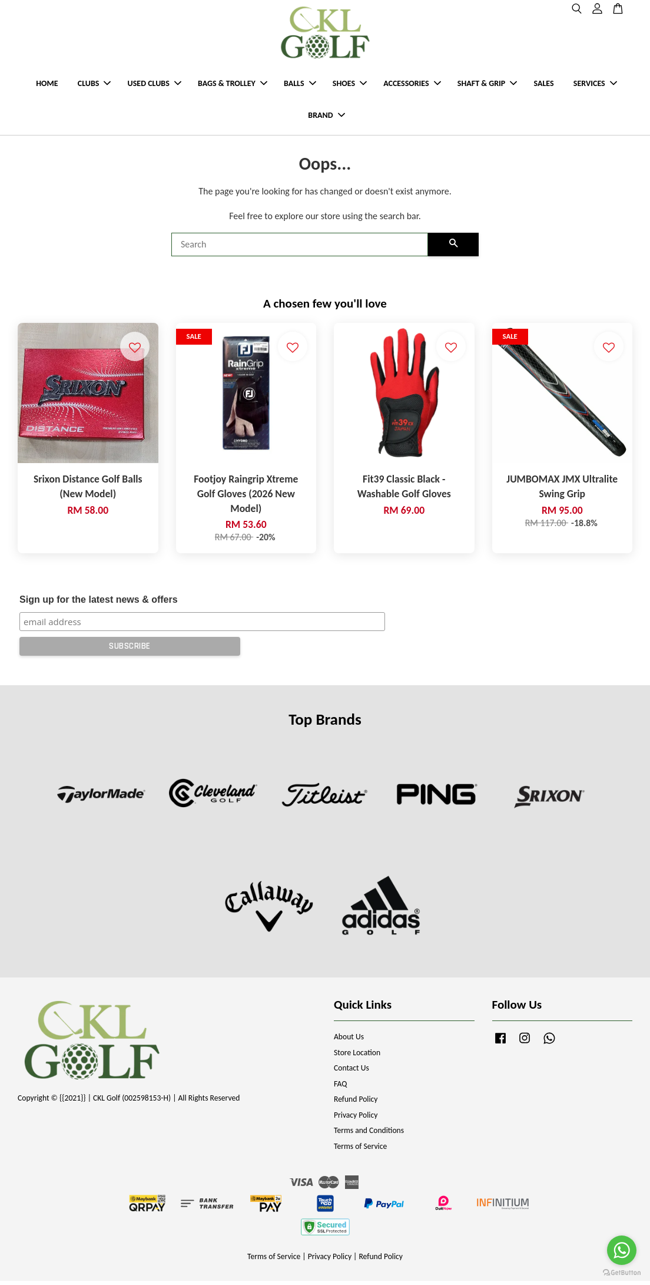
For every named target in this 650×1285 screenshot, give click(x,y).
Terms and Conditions (369, 1135)
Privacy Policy (355, 1119)
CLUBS (94, 86)
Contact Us (351, 1073)
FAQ (340, 1088)
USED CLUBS (154, 86)
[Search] (299, 249)
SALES (543, 86)
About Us (349, 1041)
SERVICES (595, 86)
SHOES (350, 86)
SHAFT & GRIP (487, 86)
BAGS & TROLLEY (232, 86)
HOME (47, 86)
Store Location (357, 1057)
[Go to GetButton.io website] (622, 1273)
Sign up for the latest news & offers (98, 604)
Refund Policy (356, 1104)
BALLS (300, 86)
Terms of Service (360, 1150)
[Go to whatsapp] (621, 1250)
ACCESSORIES (411, 86)
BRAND (326, 118)
